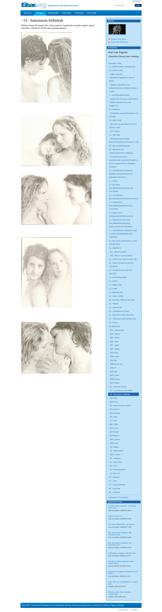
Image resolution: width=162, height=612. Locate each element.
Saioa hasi (136, 1)
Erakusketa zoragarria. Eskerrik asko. (122, 553)
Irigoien (111, 21)
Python (121, 605)
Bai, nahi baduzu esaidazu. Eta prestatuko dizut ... (119, 534)
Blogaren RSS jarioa (118, 39)
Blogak (40, 13)
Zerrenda (91, 13)
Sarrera (27, 13)
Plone (113, 605)
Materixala (53, 13)
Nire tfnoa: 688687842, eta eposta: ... (122, 524)
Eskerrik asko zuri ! (115, 516)
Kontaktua (134, 610)
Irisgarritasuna (123, 610)
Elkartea (79, 13)
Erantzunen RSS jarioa (119, 42)
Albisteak (66, 13)
